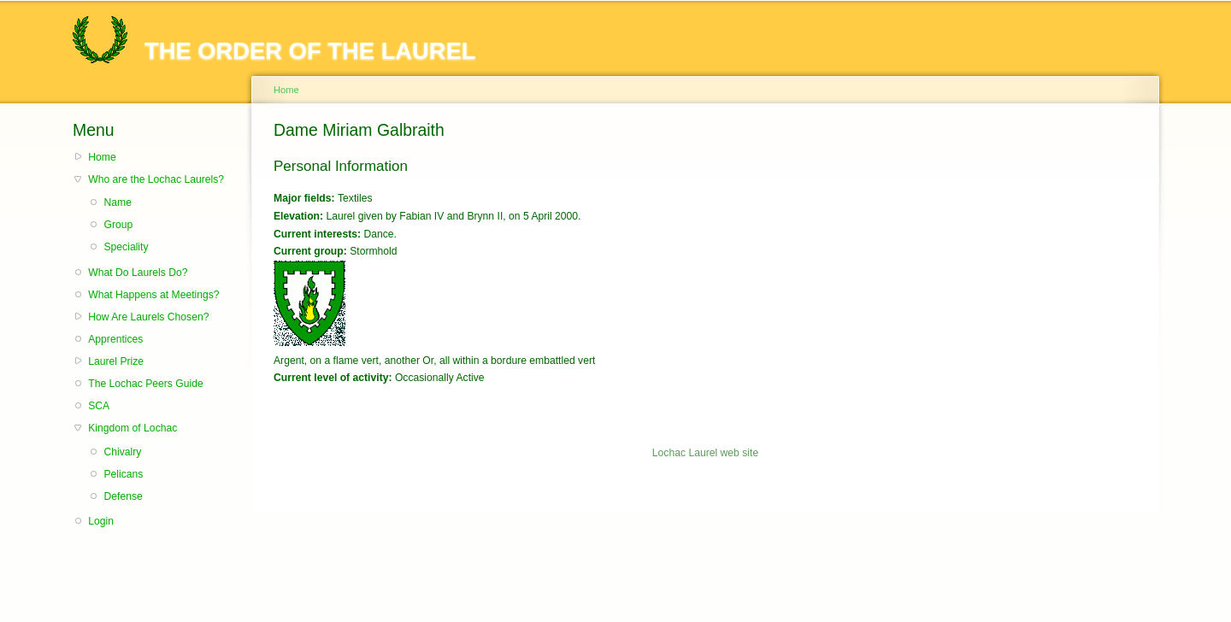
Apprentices (115, 339)
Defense (122, 496)
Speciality (125, 247)
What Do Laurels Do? (137, 273)
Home (101, 157)
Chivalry (122, 452)
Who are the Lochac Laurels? (156, 179)
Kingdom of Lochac (132, 428)
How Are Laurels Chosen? (148, 317)
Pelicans (123, 474)
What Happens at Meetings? (153, 295)
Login (101, 521)
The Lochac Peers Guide (145, 384)
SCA (98, 406)
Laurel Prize (116, 361)
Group (118, 225)
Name (117, 202)
